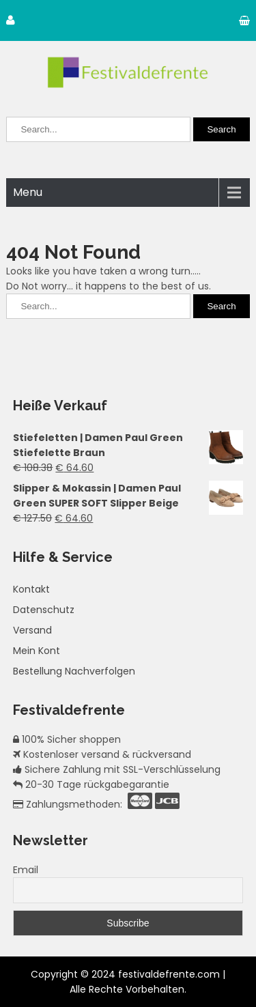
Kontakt (31, 589)
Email (25, 870)
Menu (27, 192)
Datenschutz (43, 609)
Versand (32, 630)
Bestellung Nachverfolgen (74, 671)
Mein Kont (36, 650)
